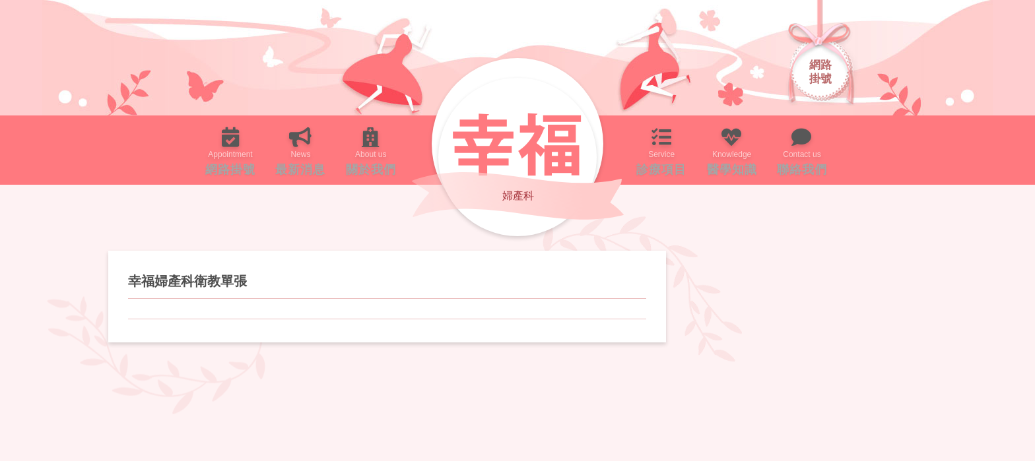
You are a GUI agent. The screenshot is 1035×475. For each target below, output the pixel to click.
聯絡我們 (851, 150)
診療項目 (671, 150)
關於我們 (361, 150)
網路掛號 (181, 150)
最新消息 (271, 150)
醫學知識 (762, 150)
